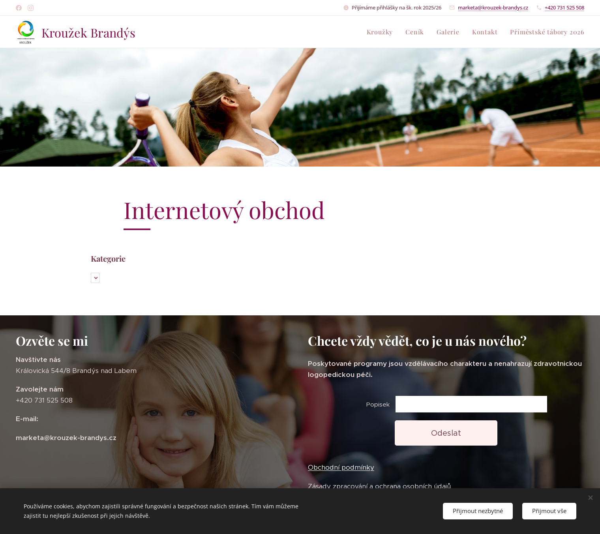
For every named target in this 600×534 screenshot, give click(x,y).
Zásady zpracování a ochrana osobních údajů (379, 486)
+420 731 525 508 (564, 7)
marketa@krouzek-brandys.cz (493, 7)
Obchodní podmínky (341, 467)
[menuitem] (382, 32)
